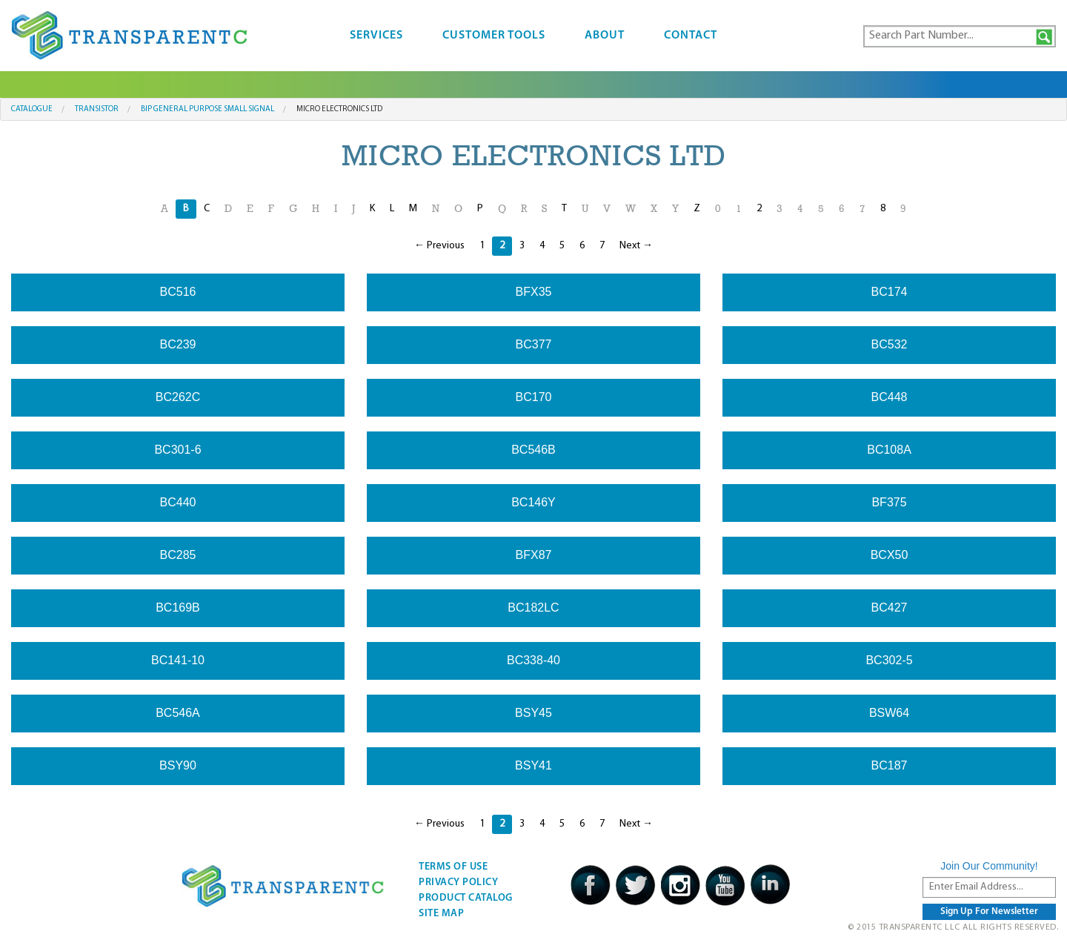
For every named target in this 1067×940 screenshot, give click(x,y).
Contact (690, 36)
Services (376, 36)
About (605, 36)
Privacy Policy (458, 882)
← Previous (439, 245)
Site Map (441, 913)
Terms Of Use (453, 867)
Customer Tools (493, 36)
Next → (636, 245)
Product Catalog (466, 898)
